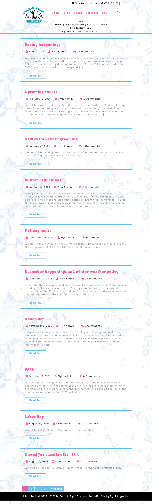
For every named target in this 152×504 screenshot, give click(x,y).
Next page (56, 488)
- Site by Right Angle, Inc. (114, 496)
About (78, 12)
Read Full (35, 75)
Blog (66, 12)
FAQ (105, 12)
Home (56, 12)
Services (92, 12)
